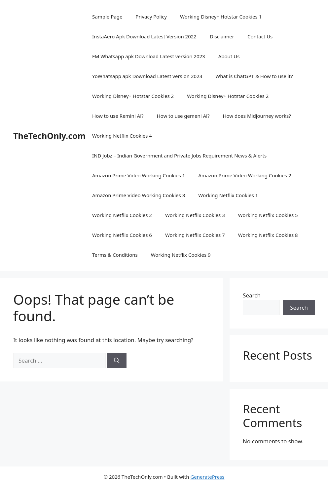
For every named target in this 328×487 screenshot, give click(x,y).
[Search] (117, 361)
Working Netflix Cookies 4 (122, 135)
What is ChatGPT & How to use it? (254, 76)
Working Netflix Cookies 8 (268, 235)
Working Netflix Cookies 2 (122, 215)
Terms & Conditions (115, 254)
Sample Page (107, 16)
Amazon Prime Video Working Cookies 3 (138, 195)
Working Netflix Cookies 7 (195, 235)
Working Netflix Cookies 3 (195, 215)
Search (252, 295)
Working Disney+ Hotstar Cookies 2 (133, 96)
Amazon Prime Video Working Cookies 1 (138, 175)
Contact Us (260, 36)
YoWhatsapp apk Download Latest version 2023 (147, 76)
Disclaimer (222, 36)
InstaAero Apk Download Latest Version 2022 (144, 36)
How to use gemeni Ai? (183, 115)
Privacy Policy (151, 16)
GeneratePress (207, 476)
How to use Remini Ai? (117, 115)
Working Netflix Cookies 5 (268, 215)
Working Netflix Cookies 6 (122, 235)
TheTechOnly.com (49, 135)
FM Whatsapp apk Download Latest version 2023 (148, 56)
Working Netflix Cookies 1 (228, 195)
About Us (229, 56)
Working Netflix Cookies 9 (181, 254)
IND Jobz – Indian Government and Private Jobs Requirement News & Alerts (179, 155)
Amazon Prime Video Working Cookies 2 (244, 175)
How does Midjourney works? (257, 115)
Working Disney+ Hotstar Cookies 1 (221, 16)
